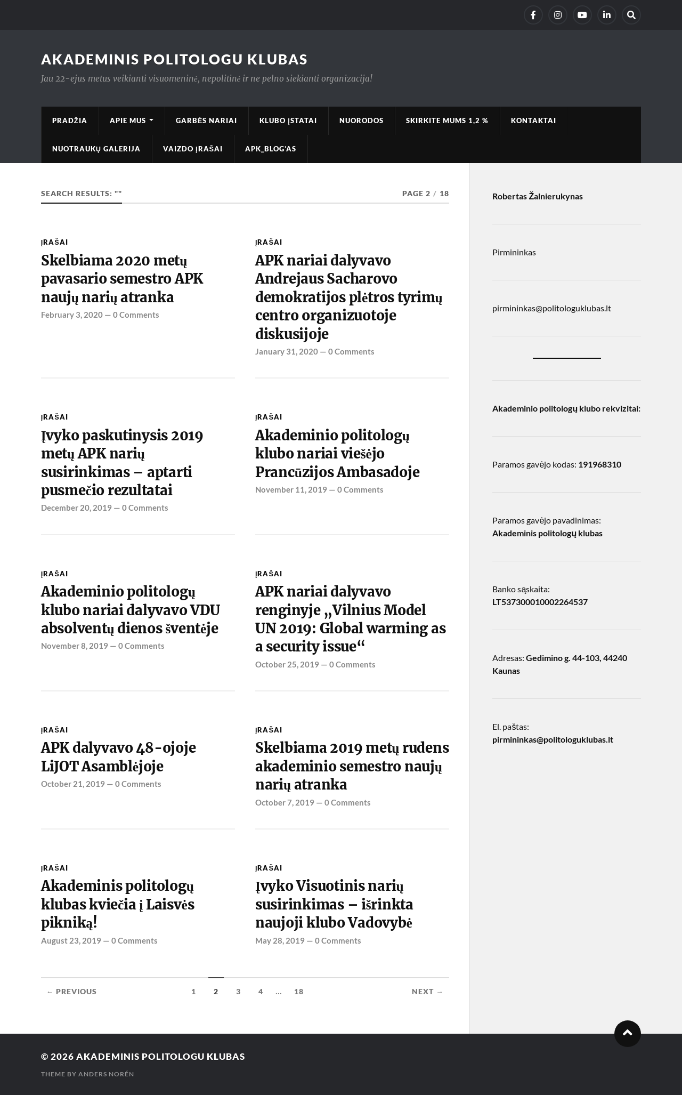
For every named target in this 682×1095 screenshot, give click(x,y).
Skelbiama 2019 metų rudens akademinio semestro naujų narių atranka (352, 766)
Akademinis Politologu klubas (174, 59)
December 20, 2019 (76, 507)
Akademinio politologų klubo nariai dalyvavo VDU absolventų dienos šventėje (130, 610)
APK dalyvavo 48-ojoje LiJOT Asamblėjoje (118, 757)
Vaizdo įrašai (193, 148)
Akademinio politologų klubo (546, 408)
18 (299, 991)
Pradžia (69, 120)
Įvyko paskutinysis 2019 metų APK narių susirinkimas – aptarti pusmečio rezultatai (122, 463)
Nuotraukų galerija (96, 148)
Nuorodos (361, 120)
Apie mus (128, 120)
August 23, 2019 (71, 940)
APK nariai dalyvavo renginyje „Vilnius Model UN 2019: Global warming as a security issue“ (350, 619)
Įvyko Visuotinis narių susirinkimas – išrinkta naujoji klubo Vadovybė (334, 904)
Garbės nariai (207, 120)
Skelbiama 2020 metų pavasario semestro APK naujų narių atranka (122, 279)
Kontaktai (533, 120)
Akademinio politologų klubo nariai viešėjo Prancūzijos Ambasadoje (337, 454)
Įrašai (54, 242)
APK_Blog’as (270, 148)
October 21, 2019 (73, 783)
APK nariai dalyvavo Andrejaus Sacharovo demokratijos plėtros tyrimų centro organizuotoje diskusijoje (349, 297)
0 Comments (136, 314)
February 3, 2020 (72, 314)
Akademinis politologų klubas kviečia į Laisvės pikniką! (117, 904)
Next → (428, 991)
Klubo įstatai (288, 120)
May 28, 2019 (280, 940)
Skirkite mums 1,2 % (447, 120)
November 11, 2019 (291, 489)
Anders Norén (106, 1074)
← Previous (72, 991)
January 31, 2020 (286, 351)
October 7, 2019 (284, 802)
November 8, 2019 (74, 645)
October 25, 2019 (287, 664)
